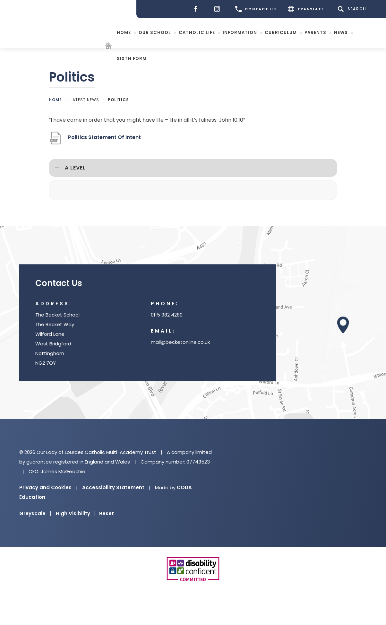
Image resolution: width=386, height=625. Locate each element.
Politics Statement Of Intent (104, 137)
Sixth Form (132, 58)
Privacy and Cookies (45, 487)
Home (124, 32)
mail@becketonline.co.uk (180, 342)
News (341, 32)
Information (240, 32)
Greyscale (35, 513)
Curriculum (281, 32)
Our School (155, 32)
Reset (106, 513)
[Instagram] (218, 9)
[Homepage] (109, 46)
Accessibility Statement (113, 487)
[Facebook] (197, 9)
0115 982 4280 (167, 314)
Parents (315, 32)
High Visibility (75, 513)
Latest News (85, 99)
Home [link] (55, 99)
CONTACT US (255, 9)
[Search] (353, 9)
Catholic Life (197, 32)
